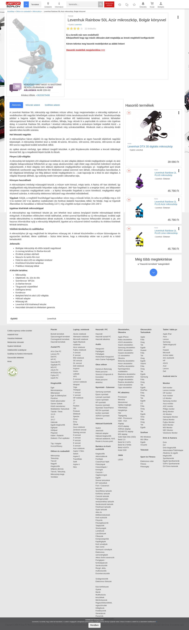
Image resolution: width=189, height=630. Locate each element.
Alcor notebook (79, 347)
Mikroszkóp (55, 456)
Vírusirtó (143, 445)
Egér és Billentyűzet (58, 396)
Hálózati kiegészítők (103, 436)
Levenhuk (78, 24)
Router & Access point (104, 441)
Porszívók (99, 616)
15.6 (52, 417)
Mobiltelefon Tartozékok (60, 409)
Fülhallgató (100, 354)
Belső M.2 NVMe (125, 445)
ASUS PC (54, 370)
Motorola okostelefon (126, 361)
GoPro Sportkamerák (171, 464)
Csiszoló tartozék (102, 496)
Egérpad (54, 428)
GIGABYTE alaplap (126, 432)
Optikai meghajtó (124, 405)
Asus (165, 337)
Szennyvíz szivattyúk (104, 550)
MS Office (144, 440)
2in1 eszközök (168, 358)
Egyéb (142, 348)
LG (141, 403)
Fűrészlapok (102, 464)
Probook (76, 411)
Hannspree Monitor (170, 417)
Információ (59, 4)
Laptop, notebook (81, 329)
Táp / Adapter (56, 444)
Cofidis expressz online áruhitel (19, 331)
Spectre (76, 416)
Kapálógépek (101, 542)
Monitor (166, 383)
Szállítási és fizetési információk (19, 354)
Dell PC (54, 357)
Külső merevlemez (58, 406)
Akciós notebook (79, 334)
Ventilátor (54, 477)
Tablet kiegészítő (169, 345)
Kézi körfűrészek (104, 587)
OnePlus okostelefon (126, 366)
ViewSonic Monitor (170, 433)
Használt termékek (58, 342)
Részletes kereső (109, 4)
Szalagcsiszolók (102, 579)
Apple (142, 337)
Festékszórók (101, 611)
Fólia (142, 340)
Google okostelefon (125, 380)
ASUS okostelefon (125, 342)
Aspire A (76, 464)
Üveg (142, 342)
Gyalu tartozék (101, 510)
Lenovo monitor (169, 390)
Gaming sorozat (80, 432)
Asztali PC (55, 347)
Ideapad (76, 385)
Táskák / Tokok (56, 412)
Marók (100, 592)
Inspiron (76, 369)
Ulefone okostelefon (126, 377)
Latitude (76, 374)
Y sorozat (76, 393)
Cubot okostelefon (125, 385)
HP (164, 347)
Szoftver (144, 432)
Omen (75, 419)
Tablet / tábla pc (170, 329)
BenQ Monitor (168, 412)
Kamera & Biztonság (104, 369)
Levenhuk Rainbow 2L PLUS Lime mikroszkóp (166, 231)
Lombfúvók (100, 531)
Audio (98, 344)
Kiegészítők (56, 383)
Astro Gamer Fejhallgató (105, 359)
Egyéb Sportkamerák (171, 461)
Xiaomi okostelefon (125, 345)
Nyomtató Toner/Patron (105, 408)
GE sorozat (78, 361)
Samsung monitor (170, 401)
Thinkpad (76, 390)
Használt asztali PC (103, 337)
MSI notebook (78, 358)
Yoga (75, 387)
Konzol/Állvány (56, 446)
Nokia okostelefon (125, 340)
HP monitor (167, 393)
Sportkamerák (168, 458)
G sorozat (77, 379)
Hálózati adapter (102, 433)
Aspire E (76, 456)
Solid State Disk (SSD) (127, 437)
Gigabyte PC (56, 365)
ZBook (75, 424)
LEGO (120, 460)
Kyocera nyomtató (103, 405)
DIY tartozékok (101, 483)
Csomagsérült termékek (60, 339)
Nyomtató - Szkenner (105, 387)
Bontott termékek (57, 334)
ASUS (165, 363)
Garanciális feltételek (15, 358)
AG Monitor (167, 414)
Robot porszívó (101, 372)
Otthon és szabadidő (60, 451)
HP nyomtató (101, 402)
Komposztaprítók (102, 539)
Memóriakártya (56, 390)
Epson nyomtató (102, 394)
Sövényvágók (102, 528)
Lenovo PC (55, 354)
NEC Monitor (168, 430)
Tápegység (122, 416)
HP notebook (78, 398)
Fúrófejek (101, 459)
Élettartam (166, 179)
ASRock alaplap (125, 429)
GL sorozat (77, 363)
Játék (120, 455)
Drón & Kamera (170, 438)
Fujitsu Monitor (169, 422)
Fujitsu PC (55, 375)
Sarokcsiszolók (102, 566)
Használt (99, 334)
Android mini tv (170, 376)
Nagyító (54, 464)
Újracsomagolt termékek (60, 337)
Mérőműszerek (101, 600)
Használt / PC (102, 329)
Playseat (54, 433)
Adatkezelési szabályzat (16, 350)
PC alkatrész (123, 392)
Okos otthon (101, 364)
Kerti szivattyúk (101, 544)
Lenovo (166, 339)
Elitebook (76, 414)
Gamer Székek (56, 404)
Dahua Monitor (169, 420)
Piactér (54, 329)
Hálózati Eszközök (104, 423)
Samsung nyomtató (103, 392)
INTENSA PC (56, 373)
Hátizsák (54, 422)
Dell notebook (78, 366)
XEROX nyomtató (103, 416)
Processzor (122, 397)
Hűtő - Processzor (125, 418)
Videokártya (122, 408)
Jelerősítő (99, 431)
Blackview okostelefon (126, 374)
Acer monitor (168, 396)
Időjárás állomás (57, 469)
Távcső (53, 461)
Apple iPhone (123, 337)
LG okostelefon (124, 356)
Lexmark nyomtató (103, 397)
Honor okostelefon (125, 364)
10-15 (53, 414)
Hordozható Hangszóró (105, 357)
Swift (75, 462)
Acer (165, 366)
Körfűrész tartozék (103, 494)
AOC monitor (168, 406)
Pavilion (76, 406)
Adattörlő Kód (12, 335)
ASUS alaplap (124, 426)
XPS (75, 377)
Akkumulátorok (103, 456)
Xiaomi (143, 364)
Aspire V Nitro (79, 451)
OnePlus (143, 390)
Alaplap (121, 424)
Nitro (75, 467)
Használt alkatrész (103, 339)
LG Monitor (167, 398)
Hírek (9, 361)
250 (74, 408)
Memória (121, 400)
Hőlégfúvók (100, 608)
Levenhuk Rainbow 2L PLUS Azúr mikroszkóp (166, 202)
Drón (165, 442)
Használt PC (56, 362)
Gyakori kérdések (14, 346)
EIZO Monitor (168, 425)
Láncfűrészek (102, 534)
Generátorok (100, 613)
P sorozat (76, 440)
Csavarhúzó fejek (104, 462)
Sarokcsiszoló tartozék (104, 504)
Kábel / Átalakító (58, 436)
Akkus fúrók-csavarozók (105, 558)
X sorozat (77, 438)
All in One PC (56, 351)
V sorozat (77, 395)
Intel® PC (54, 378)
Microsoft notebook (80, 339)
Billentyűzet (55, 393)
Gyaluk (102, 589)
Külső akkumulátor (58, 401)
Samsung (144, 377)
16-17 (53, 420)
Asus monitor (168, 404)
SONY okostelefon (125, 350)
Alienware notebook (81, 337)
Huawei (143, 350)
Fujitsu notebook (79, 350)
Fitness (143, 464)
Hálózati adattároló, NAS (105, 439)
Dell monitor (167, 388)
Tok (141, 345)
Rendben (94, 625)
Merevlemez (123, 402)
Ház (119, 413)
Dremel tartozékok (104, 480)
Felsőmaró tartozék (103, 507)
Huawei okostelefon (125, 353)
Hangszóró (100, 349)
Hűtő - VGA (122, 421)
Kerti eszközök (101, 518)
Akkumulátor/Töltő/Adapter (173, 450)
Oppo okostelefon (125, 387)
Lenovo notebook (80, 382)
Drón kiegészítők (169, 448)
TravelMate (78, 459)
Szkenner (99, 418)
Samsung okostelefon (126, 348)
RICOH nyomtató (102, 410)
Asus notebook (79, 427)
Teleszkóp (54, 458)
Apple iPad (167, 334)
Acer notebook (78, 448)
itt (156, 621)
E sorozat (77, 355)
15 (74, 400)
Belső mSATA (124, 448)
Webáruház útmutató (15, 342)
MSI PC (54, 367)
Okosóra (121, 358)
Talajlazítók (100, 526)
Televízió (144, 450)
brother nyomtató (102, 413)
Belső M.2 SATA (124, 442)
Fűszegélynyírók (103, 523)
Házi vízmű (100, 547)
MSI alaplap (122, 434)
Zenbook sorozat (79, 430)
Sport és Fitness (147, 457)
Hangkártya (122, 410)
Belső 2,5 (121, 440)
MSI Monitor (167, 428)
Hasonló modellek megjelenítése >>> (85, 50)
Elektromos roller (147, 461)
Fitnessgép (144, 467)
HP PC (53, 359)
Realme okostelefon (126, 382)
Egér (52, 388)
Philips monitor (169, 409)
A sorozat (76, 353)
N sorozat (77, 435)
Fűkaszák (99, 536)
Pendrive (54, 398)
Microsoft (166, 353)
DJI (164, 445)
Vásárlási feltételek (14, 338)
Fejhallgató (100, 351)
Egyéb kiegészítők (58, 425)
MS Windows (145, 437)
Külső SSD (122, 450)
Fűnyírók (99, 520)
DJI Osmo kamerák (171, 466)
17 (74, 403)
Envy (75, 422)
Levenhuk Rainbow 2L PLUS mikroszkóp (165, 173)
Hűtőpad (54, 430)
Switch (75, 454)
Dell (164, 371)
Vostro (75, 371)
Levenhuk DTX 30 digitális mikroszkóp (150, 146)
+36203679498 (43, 95)
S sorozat (77, 446)
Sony (142, 417)
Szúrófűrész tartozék (104, 491)
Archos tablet (168, 355)
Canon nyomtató (102, 400)
